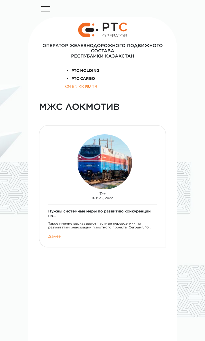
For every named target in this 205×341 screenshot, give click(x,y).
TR (94, 86)
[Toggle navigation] (46, 9)
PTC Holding (82, 70)
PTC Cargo (80, 78)
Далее (54, 236)
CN (68, 86)
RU (88, 86)
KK (81, 86)
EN (74, 86)
